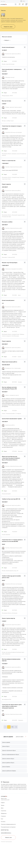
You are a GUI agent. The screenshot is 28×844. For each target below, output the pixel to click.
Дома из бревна (6, 766)
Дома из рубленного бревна (9, 770)
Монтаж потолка (6, 101)
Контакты (3, 821)
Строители (3, 810)
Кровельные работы (10, 425)
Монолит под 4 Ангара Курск (9, 262)
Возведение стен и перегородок (13, 368)
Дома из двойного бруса (8, 762)
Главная (2, 802)
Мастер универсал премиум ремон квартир (11, 660)
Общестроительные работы (9, 361)
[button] (25, 736)
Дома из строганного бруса (9, 750)
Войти (22, 1)
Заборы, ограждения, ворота (12, 395)
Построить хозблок (7, 222)
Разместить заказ (8, 26)
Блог (2, 818)
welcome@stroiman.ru (6, 832)
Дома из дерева (6, 742)
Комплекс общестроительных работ (13, 167)
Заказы (2, 805)
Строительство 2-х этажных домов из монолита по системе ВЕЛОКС (12, 540)
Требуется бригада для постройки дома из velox (11, 576)
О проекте (3, 816)
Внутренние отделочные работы (13, 53)
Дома (2, 808)
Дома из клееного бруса (8, 758)
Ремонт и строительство (8, 160)
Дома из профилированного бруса (10, 754)
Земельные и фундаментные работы (13, 269)
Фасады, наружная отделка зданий (13, 107)
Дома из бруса (5, 746)
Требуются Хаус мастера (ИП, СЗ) (11, 499)
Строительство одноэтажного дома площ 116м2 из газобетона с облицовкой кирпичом (12, 706)
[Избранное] (19, 4)
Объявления (3, 813)
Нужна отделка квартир (8, 618)
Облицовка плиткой (9, 77)
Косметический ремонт (8, 47)
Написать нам (8, 837)
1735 (12, 727)
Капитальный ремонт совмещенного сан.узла (12, 70)
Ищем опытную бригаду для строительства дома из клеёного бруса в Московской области (11, 458)
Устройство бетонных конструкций (13, 132)
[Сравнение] (23, 4)
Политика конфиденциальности (8, 824)
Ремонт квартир (6, 184)
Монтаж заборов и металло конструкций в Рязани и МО (9, 388)
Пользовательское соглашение (8, 827)
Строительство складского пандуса (12, 126)
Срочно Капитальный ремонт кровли (12, 418)
